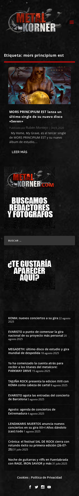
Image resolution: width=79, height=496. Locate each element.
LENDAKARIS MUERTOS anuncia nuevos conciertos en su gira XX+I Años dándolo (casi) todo (37, 427)
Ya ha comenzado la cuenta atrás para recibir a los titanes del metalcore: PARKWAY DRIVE (35, 367)
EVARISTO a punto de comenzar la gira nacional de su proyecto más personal (35, 333)
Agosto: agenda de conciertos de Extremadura (31, 411)
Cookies (22, 477)
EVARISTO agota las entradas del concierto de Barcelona (39, 397)
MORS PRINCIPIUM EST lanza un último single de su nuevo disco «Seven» (36, 116)
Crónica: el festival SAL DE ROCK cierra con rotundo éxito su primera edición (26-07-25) (38, 445)
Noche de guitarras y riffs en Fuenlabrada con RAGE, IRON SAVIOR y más (38, 461)
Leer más (19, 152)
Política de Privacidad (46, 477)
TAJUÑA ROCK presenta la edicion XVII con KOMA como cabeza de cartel (38, 383)
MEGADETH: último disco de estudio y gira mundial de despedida (38, 351)
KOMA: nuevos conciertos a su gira (33, 318)
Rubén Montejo (37, 127)
